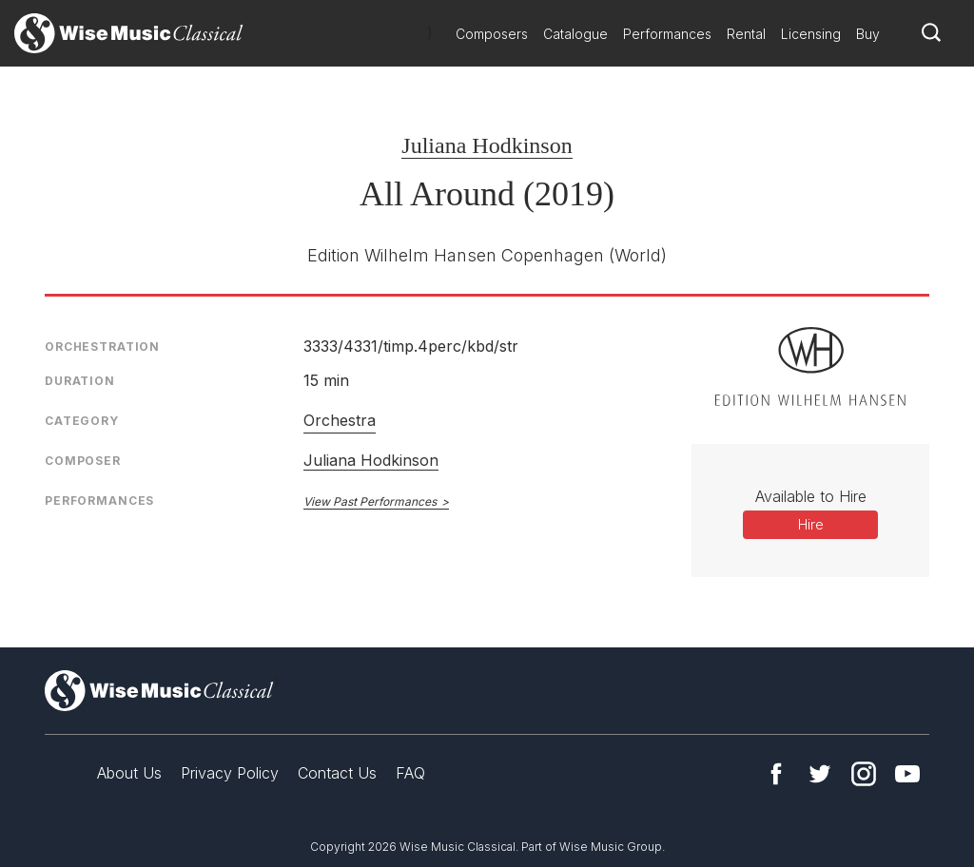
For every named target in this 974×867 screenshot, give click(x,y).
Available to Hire (811, 496)
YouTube (907, 773)
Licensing (811, 34)
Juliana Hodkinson (486, 145)
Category (82, 421)
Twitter (820, 773)
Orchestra (339, 420)
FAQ (410, 772)
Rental (746, 34)
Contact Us (337, 772)
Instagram (863, 773)
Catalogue (575, 34)
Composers (492, 34)
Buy (868, 34)
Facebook (776, 773)
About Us (129, 772)
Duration (80, 381)
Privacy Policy (230, 772)
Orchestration (102, 346)
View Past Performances (370, 501)
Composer (83, 460)
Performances (667, 34)
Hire (811, 524)
